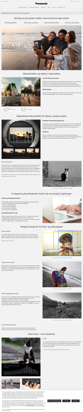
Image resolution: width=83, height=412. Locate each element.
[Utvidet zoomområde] (62, 276)
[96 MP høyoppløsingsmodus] (62, 307)
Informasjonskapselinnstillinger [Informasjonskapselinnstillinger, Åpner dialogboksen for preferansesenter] (54, 400)
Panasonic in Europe (5, 1)
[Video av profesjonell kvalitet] (62, 210)
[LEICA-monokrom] (62, 175)
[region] (41, 401)
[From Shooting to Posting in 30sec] (31, 383)
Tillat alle (75, 400)
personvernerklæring (41, 405)
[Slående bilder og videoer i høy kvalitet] (21, 94)
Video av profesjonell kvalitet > (51, 22)
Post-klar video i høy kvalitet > (31, 22)
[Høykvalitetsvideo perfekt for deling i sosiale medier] (21, 139)
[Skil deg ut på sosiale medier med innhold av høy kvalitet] (41, 47)
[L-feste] (21, 357)
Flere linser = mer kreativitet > (72, 22)
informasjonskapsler (30, 405)
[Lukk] (80, 400)
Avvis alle (66, 400)
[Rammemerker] (62, 244)
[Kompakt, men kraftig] (11, 383)
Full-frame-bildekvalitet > (11, 22)
